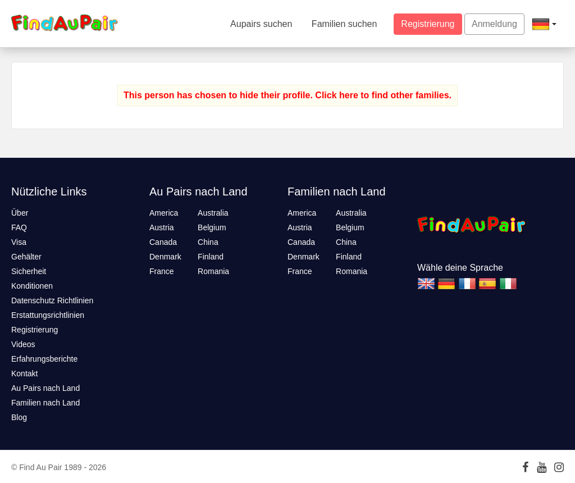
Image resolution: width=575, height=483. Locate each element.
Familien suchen (344, 24)
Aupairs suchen (261, 24)
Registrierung (427, 24)
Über (19, 213)
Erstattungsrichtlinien (47, 315)
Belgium (212, 227)
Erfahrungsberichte (44, 359)
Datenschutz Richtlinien (52, 300)
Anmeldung (494, 24)
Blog (19, 417)
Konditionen (32, 286)
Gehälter (26, 257)
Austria (161, 227)
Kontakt (24, 373)
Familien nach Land (45, 403)
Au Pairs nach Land (45, 388)
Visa (18, 242)
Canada (163, 242)
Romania (213, 271)
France (161, 271)
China (208, 242)
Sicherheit (28, 271)
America (163, 213)
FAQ (19, 227)
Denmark (165, 257)
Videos (23, 344)
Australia (213, 213)
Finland (210, 257)
